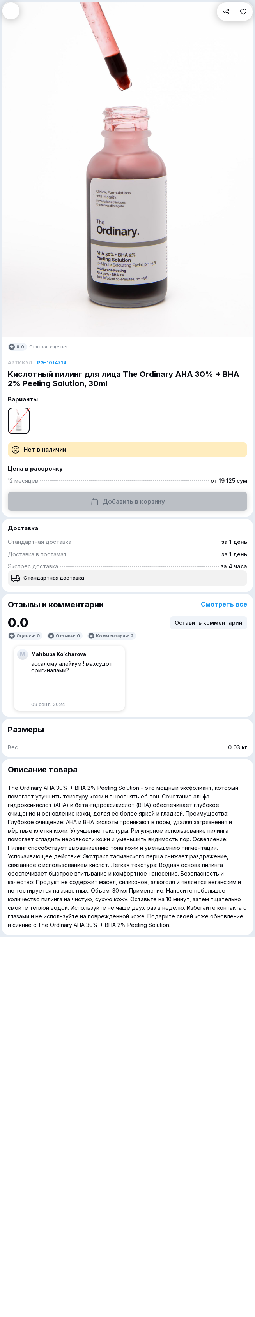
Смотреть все (224, 604)
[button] (10, 10)
